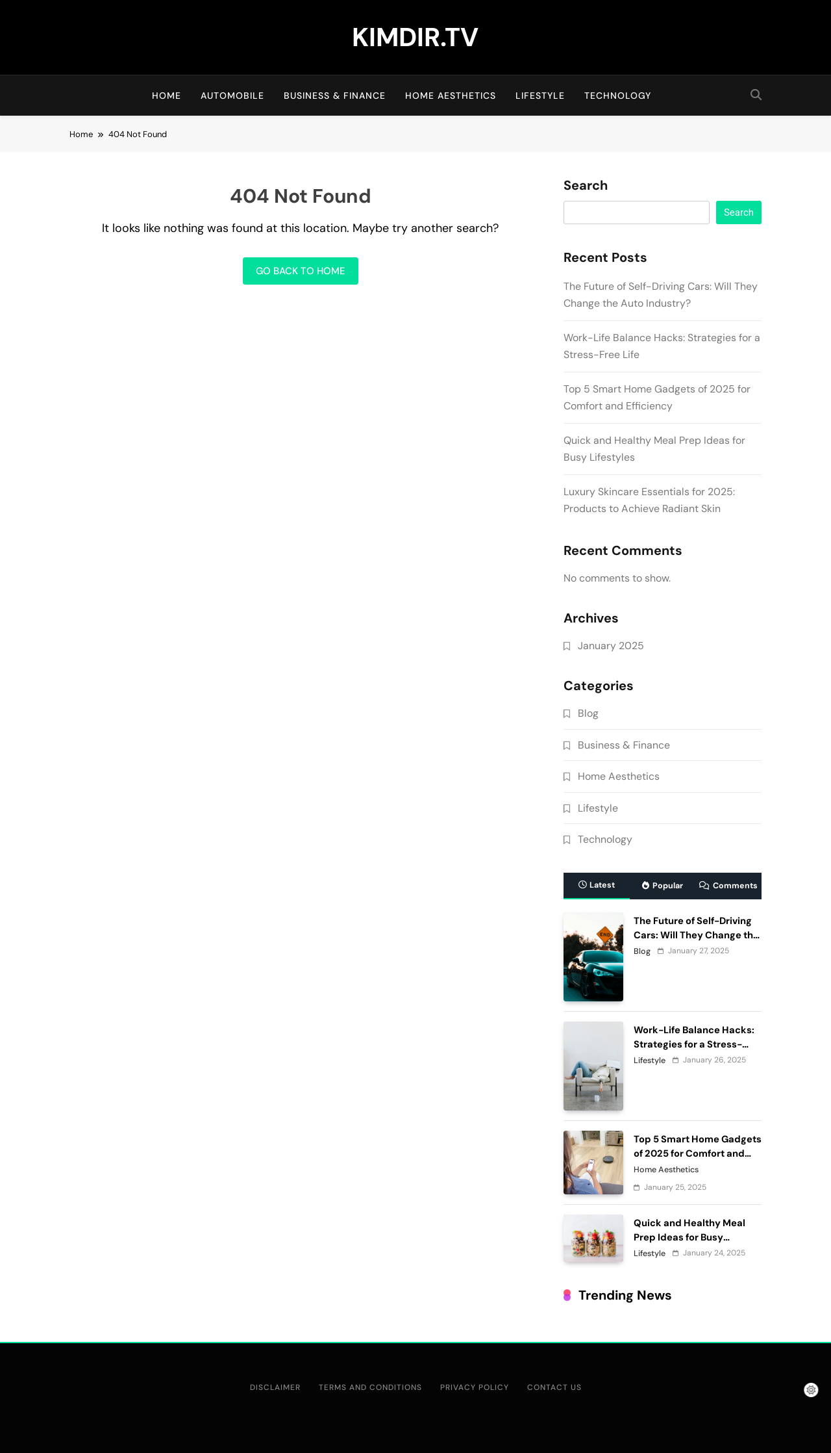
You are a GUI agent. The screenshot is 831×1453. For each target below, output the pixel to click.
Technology (617, 95)
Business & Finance (335, 95)
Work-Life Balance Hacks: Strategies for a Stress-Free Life (694, 1044)
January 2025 (611, 645)
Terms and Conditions (370, 1387)
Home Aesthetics (450, 95)
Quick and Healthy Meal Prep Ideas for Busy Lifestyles (689, 1237)
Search (586, 186)
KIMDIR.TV (415, 37)
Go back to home (300, 270)
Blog (588, 713)
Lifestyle (540, 95)
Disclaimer (275, 1387)
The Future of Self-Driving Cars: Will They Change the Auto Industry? (696, 935)
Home (166, 95)
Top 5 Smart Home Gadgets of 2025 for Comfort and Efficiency (698, 1153)
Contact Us (554, 1387)
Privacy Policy (474, 1387)
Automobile (232, 95)
